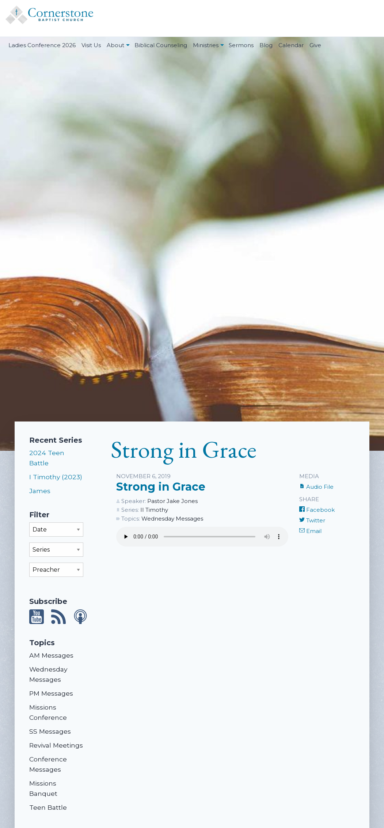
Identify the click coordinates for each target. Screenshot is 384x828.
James (39, 491)
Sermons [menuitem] (241, 45)
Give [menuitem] (315, 45)
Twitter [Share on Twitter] (312, 520)
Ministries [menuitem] (205, 45)
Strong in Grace (160, 487)
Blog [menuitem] (266, 45)
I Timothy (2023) (55, 477)
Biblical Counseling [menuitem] (160, 45)
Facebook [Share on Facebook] (317, 509)
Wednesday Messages (172, 518)
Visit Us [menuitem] (91, 45)
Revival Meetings (56, 745)
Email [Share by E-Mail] (310, 531)
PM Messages (51, 693)
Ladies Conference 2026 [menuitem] (42, 45)
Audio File (316, 486)
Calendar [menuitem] (291, 45)
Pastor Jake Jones (172, 501)
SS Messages (50, 731)
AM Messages (51, 655)
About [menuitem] (115, 45)
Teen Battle (48, 807)
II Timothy (154, 509)
